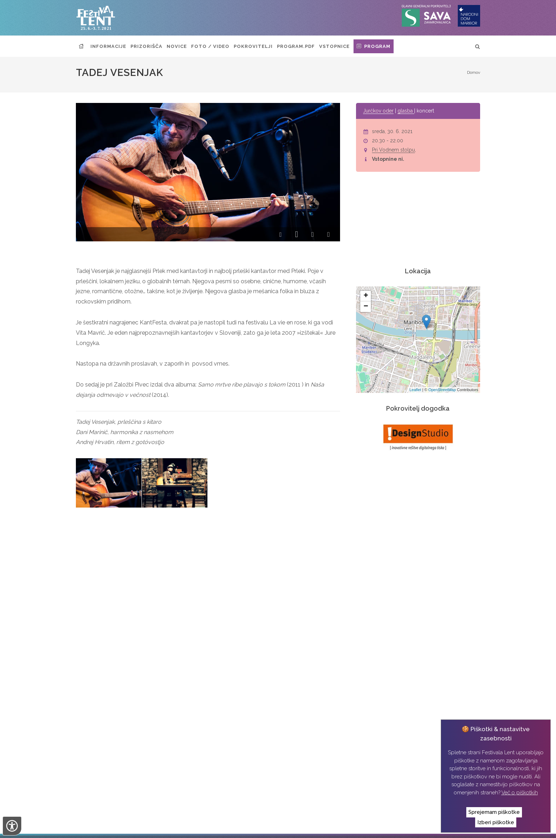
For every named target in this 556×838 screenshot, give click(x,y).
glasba (405, 111)
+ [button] (365, 296)
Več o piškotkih (519, 792)
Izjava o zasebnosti (225, 827)
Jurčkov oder (378, 111)
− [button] (365, 306)
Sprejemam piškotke (494, 812)
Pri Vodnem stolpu (393, 150)
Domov (473, 72)
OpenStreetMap (442, 390)
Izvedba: (269, 826)
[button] (280, 235)
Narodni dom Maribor (119, 827)
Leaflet (415, 390)
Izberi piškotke (495, 822)
